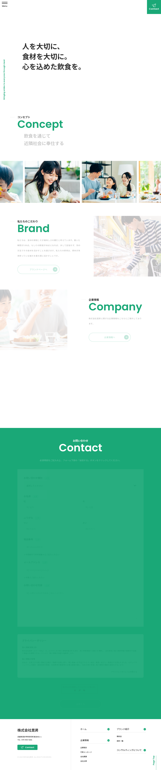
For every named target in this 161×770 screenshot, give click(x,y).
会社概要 (83, 756)
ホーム (83, 728)
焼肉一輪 (120, 740)
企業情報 (84, 739)
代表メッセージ (86, 751)
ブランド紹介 (123, 728)
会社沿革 (83, 760)
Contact (154, 8)
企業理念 (83, 747)
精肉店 (119, 735)
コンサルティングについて (129, 749)
